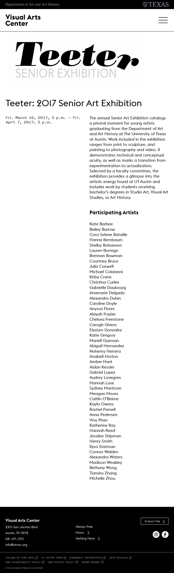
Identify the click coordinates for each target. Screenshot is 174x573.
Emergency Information (86, 557)
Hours (80, 532)
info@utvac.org (16, 545)
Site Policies (118, 557)
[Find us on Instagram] (156, 534)
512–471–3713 (14, 539)
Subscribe (152, 521)
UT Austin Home (51, 557)
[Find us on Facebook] (165, 534)
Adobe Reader (91, 562)
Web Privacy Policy (61, 562)
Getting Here (85, 538)
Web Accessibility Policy (23, 562)
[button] (163, 20)
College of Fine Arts (19, 557)
